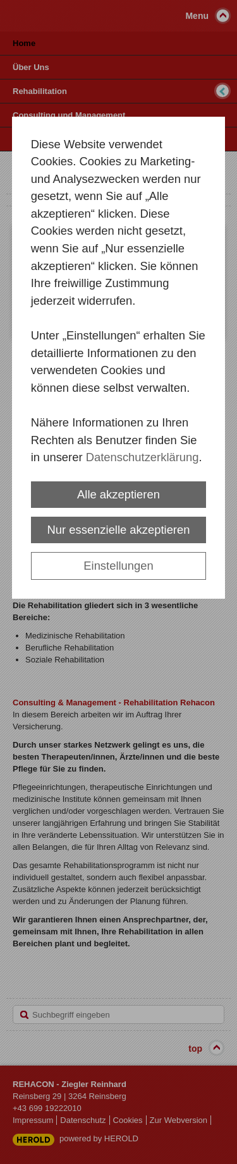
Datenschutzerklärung (142, 457)
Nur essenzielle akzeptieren (118, 529)
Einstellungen (118, 565)
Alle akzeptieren (118, 494)
